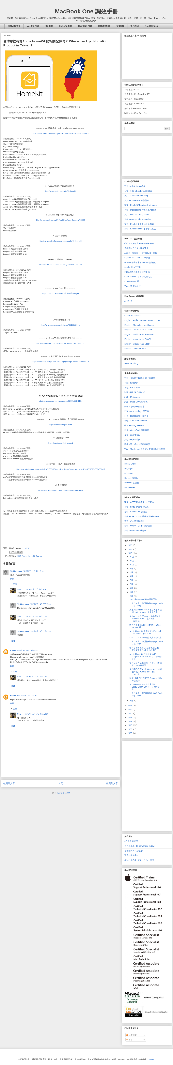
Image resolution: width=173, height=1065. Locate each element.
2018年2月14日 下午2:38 (40, 604)
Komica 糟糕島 (131, 478)
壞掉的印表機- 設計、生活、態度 (139, 860)
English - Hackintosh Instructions (139, 334)
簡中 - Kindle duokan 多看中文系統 (140, 229)
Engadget (128, 468)
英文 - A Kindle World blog (136, 196)
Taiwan (39, 556)
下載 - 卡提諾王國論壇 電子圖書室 (139, 378)
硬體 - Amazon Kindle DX (135, 421)
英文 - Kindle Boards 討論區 (137, 200)
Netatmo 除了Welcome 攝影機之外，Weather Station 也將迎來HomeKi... (146, 618)
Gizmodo (128, 473)
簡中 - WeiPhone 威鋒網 (135, 530)
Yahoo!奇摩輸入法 (132, 286)
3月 (132, 592)
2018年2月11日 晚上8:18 (33, 571)
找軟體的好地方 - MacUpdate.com (139, 243)
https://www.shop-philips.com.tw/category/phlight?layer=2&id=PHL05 (60, 362)
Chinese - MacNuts (133, 315)
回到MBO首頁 (14, 26)
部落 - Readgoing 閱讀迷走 (136, 416)
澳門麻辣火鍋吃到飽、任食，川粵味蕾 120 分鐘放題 (145, 664)
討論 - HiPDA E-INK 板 (134, 392)
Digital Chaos (130, 464)
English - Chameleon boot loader (139, 325)
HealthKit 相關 (85, 26)
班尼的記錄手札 (131, 855)
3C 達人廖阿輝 (131, 841)
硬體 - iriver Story (132, 435)
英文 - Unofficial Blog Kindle (136, 214)
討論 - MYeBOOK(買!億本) (136, 402)
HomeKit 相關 (65, 26)
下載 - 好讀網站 (131, 383)
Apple (24, 556)
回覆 (12, 579)
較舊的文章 (112, 783)
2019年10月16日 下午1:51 (28, 696)
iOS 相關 (49, 26)
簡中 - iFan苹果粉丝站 (134, 521)
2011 (130, 721)
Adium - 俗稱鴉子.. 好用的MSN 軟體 (140, 253)
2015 (130, 713)
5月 (132, 584)
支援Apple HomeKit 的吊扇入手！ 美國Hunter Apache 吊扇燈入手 (145, 611)
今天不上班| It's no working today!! (139, 846)
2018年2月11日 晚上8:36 (36, 589)
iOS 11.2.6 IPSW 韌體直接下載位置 (145, 637)
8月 (132, 572)
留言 (129, 1039)
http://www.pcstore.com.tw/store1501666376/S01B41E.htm (60, 343)
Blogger (151, 1059)
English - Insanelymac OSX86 (137, 339)
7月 (132, 576)
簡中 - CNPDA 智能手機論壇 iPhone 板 (141, 516)
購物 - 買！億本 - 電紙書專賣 (137, 444)
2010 (130, 725)
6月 (132, 580)
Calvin (13, 650)
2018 (130, 553)
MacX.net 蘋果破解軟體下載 (137, 272)
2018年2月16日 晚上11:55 (36, 616)
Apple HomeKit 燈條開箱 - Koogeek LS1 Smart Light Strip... (145, 632)
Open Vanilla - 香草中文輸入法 (138, 276)
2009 (130, 729)
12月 (132, 557)
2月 (132, 596)
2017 (130, 705)
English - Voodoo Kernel (135, 349)
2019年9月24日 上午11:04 (36, 676)
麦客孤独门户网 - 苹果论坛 (136, 248)
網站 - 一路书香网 (132, 439)
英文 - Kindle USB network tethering (140, 205)
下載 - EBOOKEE (132, 387)
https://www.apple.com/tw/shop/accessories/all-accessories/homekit (60, 133)
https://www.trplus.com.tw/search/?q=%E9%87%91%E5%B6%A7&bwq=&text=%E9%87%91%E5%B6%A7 (60, 469)
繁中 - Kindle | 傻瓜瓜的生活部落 (139, 224)
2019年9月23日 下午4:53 (27, 650)
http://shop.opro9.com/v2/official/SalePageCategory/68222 (60, 220)
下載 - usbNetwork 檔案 (134, 186)
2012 (130, 717)
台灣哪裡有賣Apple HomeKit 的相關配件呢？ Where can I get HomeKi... (145, 671)
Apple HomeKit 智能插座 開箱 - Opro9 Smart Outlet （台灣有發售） (144, 686)
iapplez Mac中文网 (132, 267)
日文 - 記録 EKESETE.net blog (138, 191)
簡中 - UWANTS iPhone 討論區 (138, 526)
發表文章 (131, 1035)
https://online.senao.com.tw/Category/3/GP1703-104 (60, 264)
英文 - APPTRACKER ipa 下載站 (139, 502)
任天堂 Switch (151, 26)
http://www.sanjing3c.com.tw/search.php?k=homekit (60, 241)
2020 (130, 545)
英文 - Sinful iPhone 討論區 (136, 507)
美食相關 (120, 26)
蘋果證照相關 (104, 26)
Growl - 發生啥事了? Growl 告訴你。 (140, 262)
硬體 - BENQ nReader (134, 425)
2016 (130, 709)
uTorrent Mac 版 (131, 281)
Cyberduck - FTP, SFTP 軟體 (137, 258)
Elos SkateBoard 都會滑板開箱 (143, 599)
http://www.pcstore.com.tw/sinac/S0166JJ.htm (61, 325)
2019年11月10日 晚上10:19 (37, 714)
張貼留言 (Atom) (63, 793)
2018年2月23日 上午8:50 (40, 631)
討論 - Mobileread (132, 397)
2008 (130, 733)
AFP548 (128, 301)
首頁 (60, 783)
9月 (132, 568)
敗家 (19, 556)
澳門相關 (134, 26)
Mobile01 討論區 (131, 483)
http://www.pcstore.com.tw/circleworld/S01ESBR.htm (60, 401)
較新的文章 (9, 783)
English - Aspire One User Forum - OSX (142, 320)
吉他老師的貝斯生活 (133, 851)
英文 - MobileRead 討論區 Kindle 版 (140, 210)
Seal (19, 589)
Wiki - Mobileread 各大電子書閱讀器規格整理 (144, 449)
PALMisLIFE (130, 487)
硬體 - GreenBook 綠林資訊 (136, 430)
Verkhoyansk (16, 571)
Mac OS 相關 (33, 26)
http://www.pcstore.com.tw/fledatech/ (60, 191)
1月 (132, 700)
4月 (132, 588)
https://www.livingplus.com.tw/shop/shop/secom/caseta (60, 490)
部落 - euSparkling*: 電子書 (136, 411)
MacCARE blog (131, 363)
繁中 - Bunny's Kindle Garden (137, 219)
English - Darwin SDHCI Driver (138, 330)
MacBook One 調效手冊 (86, 11)
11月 (132, 560)
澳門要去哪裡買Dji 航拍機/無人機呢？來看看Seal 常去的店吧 (144, 649)
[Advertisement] (146, 155)
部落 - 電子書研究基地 (134, 406)
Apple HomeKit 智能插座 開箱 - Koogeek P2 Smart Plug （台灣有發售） (145, 656)
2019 (130, 549)
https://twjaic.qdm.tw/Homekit (60, 443)
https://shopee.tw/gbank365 (60, 425)
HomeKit (31, 556)
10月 (132, 564)
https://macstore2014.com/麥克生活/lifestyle (60, 293)
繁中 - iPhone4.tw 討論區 (135, 512)
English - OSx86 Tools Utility (137, 344)
